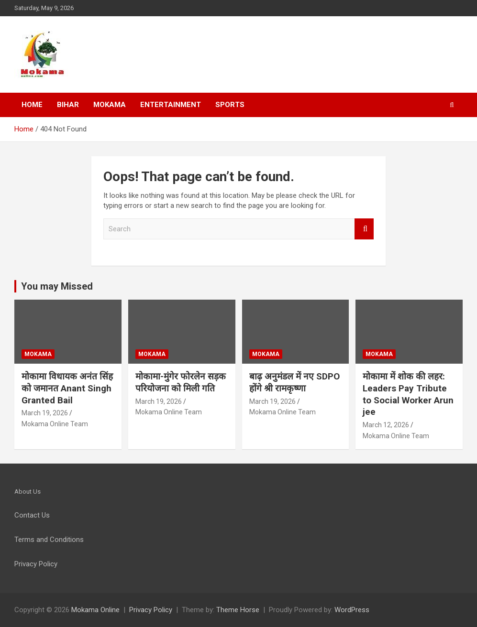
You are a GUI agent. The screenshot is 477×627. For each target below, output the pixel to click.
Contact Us (32, 515)
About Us (27, 491)
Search (364, 229)
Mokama (109, 104)
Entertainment (170, 104)
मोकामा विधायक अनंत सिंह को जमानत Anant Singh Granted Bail (67, 388)
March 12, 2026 (386, 425)
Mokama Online (95, 609)
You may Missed (57, 286)
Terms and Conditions (49, 539)
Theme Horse (237, 609)
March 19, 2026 (45, 413)
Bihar (68, 104)
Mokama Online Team (55, 424)
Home (32, 104)
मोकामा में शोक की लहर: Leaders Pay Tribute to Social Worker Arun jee (408, 394)
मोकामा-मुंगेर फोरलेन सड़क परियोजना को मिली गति (180, 382)
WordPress (351, 609)
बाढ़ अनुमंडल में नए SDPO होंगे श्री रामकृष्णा (294, 382)
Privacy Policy (150, 609)
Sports (229, 104)
